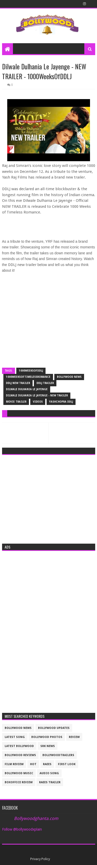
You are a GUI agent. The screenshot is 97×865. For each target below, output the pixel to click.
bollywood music (19, 773)
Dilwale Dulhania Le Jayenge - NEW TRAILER (37, 395)
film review (14, 764)
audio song (49, 773)
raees (47, 764)
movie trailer (16, 401)
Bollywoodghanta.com (36, 818)
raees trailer (50, 782)
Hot (33, 764)
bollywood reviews (20, 755)
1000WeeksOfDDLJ (31, 370)
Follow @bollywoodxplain (22, 829)
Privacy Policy (40, 859)
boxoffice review (19, 782)
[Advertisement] (48, 497)
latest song (15, 737)
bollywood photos (46, 737)
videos (38, 401)
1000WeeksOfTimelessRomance (28, 376)
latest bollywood (19, 746)
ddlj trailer (45, 383)
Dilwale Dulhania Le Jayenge (27, 389)
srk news (47, 746)
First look (67, 764)
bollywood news (69, 376)
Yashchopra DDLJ (61, 401)
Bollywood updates (54, 728)
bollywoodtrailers (58, 755)
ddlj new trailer (18, 383)
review (74, 737)
